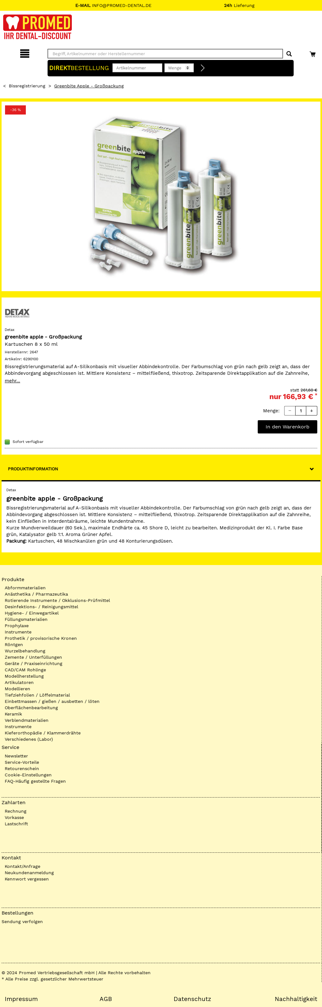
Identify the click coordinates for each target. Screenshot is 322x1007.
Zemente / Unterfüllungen (33, 657)
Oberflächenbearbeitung (31, 707)
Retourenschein (22, 768)
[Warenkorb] (313, 52)
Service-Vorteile (22, 762)
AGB (106, 999)
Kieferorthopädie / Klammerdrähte (43, 732)
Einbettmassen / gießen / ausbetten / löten (52, 701)
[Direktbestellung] (203, 68)
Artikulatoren (19, 682)
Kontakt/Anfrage (22, 866)
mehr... (12, 381)
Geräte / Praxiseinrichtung (33, 663)
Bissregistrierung (27, 85)
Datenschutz (192, 999)
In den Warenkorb (287, 427)
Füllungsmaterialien (26, 619)
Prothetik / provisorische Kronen (41, 638)
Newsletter (16, 755)
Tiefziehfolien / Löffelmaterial (37, 695)
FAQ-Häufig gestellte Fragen (35, 781)
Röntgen (14, 644)
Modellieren (17, 688)
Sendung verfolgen (22, 921)
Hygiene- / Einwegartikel (32, 612)
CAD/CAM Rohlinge (25, 669)
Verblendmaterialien (27, 720)
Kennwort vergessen (27, 878)
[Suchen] (289, 54)
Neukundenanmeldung (29, 872)
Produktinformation (33, 468)
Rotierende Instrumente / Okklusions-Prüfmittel (57, 600)
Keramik (13, 713)
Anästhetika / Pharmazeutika (36, 594)
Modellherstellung (24, 676)
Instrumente (18, 631)
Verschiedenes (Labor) (29, 739)
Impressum (21, 999)
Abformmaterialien (25, 587)
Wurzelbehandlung (25, 650)
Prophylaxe (17, 625)
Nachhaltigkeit (296, 999)
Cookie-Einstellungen (28, 774)
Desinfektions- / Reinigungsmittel (41, 606)
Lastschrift (16, 823)
